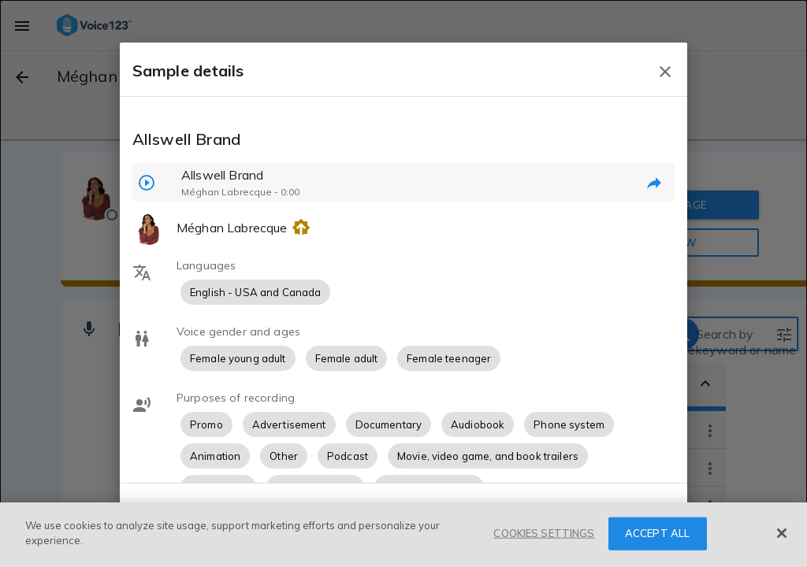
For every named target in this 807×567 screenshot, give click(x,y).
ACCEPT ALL (657, 533)
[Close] (781, 533)
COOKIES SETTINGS (543, 533)
